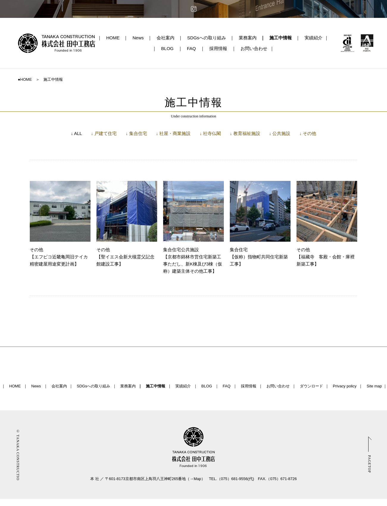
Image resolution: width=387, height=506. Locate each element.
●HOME (25, 79)
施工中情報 (280, 37)
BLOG (167, 48)
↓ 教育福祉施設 (245, 133)
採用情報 (218, 48)
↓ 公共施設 (280, 133)
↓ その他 (307, 133)
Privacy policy (344, 386)
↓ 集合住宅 (136, 133)
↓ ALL (76, 133)
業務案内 (248, 37)
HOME (113, 37)
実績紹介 (313, 37)
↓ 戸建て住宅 (104, 133)
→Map (195, 478)
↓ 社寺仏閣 (210, 133)
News (138, 37)
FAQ (191, 48)
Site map (374, 386)
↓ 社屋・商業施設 (173, 133)
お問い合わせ (254, 48)
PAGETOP (369, 464)
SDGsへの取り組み (206, 37)
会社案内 (165, 37)
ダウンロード (311, 386)
